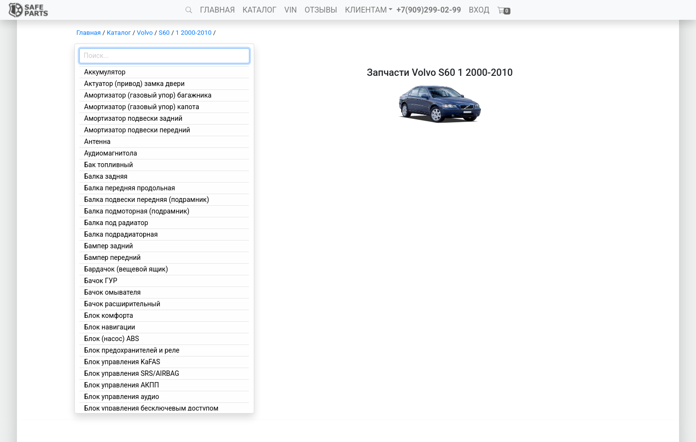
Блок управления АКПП (121, 385)
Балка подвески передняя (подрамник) (146, 199)
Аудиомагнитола (110, 153)
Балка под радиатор (116, 223)
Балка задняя (106, 176)
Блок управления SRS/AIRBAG (131, 373)
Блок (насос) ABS (111, 338)
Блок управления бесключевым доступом (151, 408)
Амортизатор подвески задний (133, 118)
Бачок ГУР (100, 281)
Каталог (119, 32)
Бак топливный (108, 165)
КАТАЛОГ (259, 9)
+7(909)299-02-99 (428, 9)
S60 (164, 32)
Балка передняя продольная (129, 188)
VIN (290, 9)
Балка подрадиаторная (121, 234)
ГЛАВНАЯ (217, 9)
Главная (88, 32)
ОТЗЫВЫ (320, 9)
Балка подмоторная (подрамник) (136, 211)
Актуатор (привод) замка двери (134, 83)
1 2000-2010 (193, 32)
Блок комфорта (108, 315)
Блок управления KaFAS (122, 362)
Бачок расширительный (122, 304)
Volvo (145, 32)
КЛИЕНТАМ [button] (366, 9)
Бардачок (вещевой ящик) (126, 269)
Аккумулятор (105, 72)
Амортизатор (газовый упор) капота (141, 107)
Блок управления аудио (121, 396)
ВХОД (479, 9)
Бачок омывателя (112, 292)
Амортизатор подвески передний (137, 130)
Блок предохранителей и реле (131, 350)
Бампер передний (112, 257)
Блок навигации (109, 327)
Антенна (97, 141)
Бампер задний (108, 246)
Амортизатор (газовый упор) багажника (148, 95)
